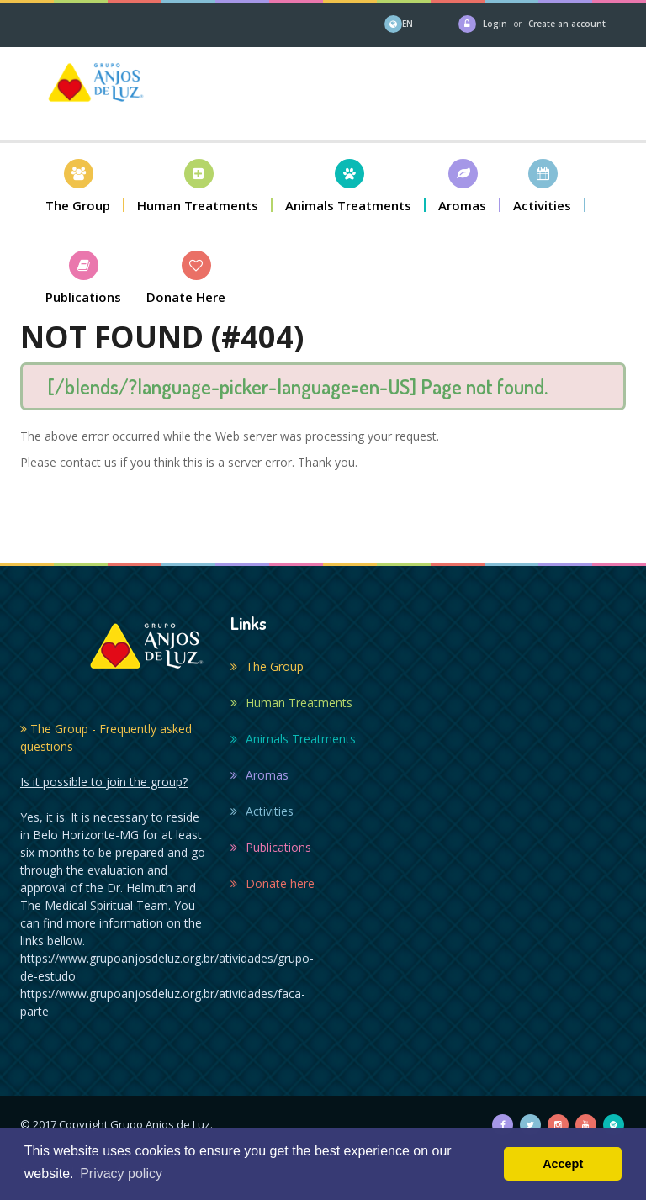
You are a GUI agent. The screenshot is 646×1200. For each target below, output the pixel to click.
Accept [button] (563, 1164)
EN (407, 23)
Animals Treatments (293, 739)
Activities (262, 811)
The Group (267, 666)
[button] (78, 185)
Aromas (259, 775)
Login (495, 23)
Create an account (567, 23)
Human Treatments (291, 703)
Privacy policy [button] (121, 1173)
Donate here (272, 883)
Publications (270, 847)
